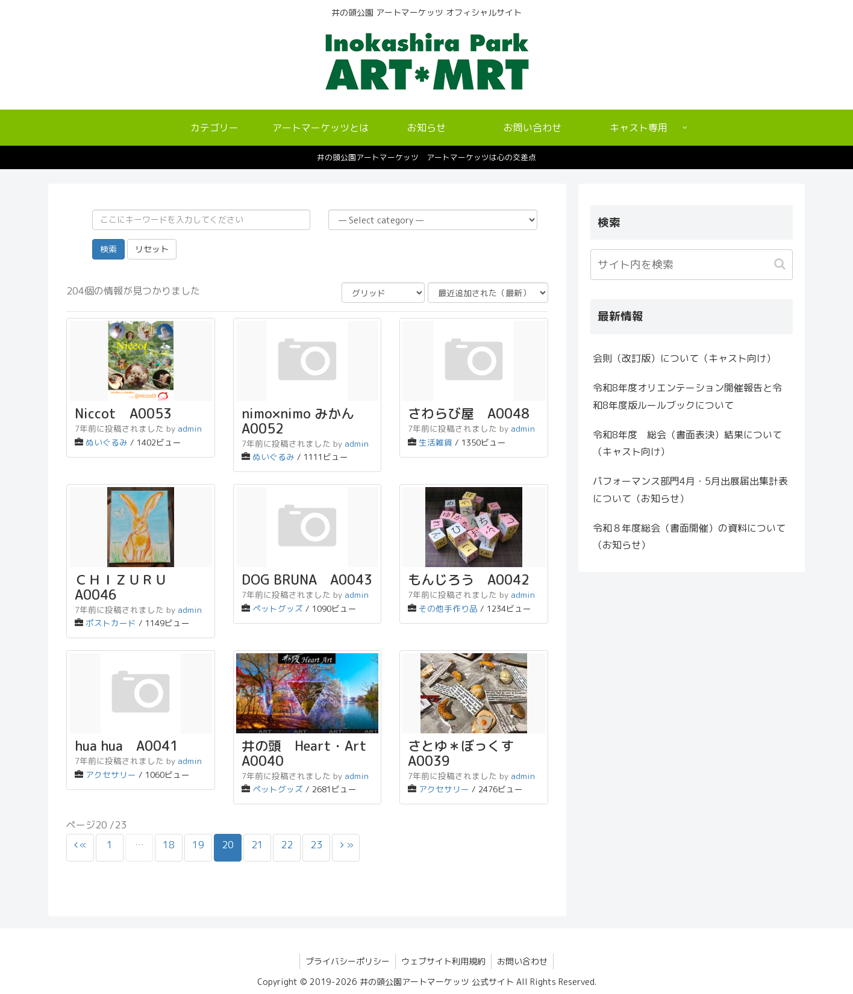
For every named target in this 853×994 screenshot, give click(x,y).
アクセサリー (111, 774)
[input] (691, 264)
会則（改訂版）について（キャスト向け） (684, 358)
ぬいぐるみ (107, 442)
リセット (152, 249)
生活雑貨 (435, 442)
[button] (781, 264)
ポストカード (111, 623)
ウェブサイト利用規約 (443, 961)
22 (287, 844)
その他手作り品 (448, 608)
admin (190, 428)
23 (316, 844)
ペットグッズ (277, 608)
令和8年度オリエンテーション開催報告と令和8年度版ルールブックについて (687, 396)
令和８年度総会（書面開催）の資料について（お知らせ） (689, 536)
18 (169, 844)
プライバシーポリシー (346, 961)
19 (198, 844)
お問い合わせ (523, 961)
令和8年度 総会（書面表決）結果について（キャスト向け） (687, 443)
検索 (108, 249)
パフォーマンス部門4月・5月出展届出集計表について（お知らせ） (690, 489)
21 (257, 844)
